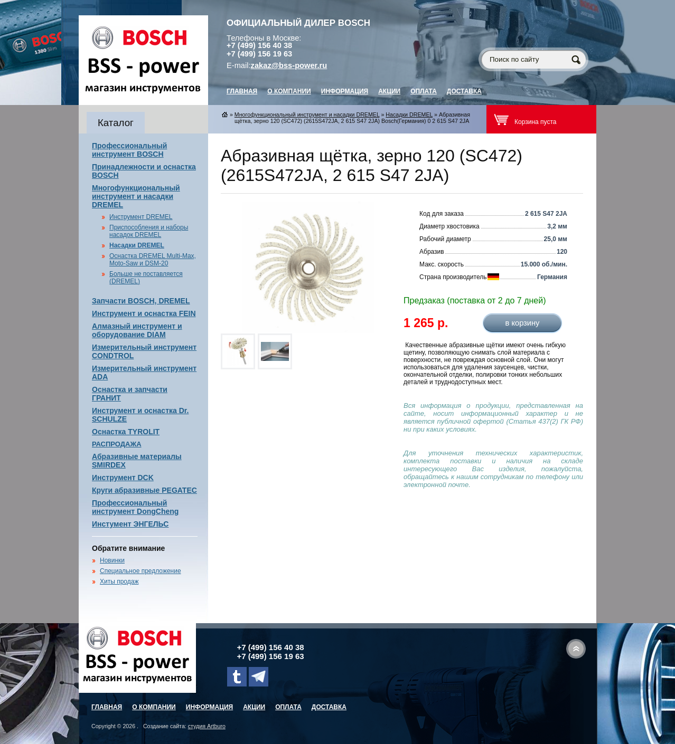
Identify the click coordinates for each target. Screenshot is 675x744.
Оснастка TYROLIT (126, 431)
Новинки (112, 560)
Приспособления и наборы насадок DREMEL (148, 231)
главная (242, 91)
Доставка (464, 91)
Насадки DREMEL (136, 245)
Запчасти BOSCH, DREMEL (141, 301)
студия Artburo (207, 726)
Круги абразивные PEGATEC (144, 490)
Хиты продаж (119, 581)
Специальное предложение (140, 571)
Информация (344, 91)
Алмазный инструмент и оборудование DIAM (137, 330)
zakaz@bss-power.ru (289, 65)
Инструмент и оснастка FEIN (144, 313)
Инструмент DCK (123, 477)
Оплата (423, 91)
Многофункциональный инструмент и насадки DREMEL (136, 196)
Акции (389, 91)
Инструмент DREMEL (141, 217)
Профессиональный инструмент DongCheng (135, 507)
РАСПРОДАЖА (117, 444)
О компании (289, 91)
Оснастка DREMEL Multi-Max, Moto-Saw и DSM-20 (152, 259)
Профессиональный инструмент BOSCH (129, 149)
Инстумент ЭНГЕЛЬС (130, 524)
